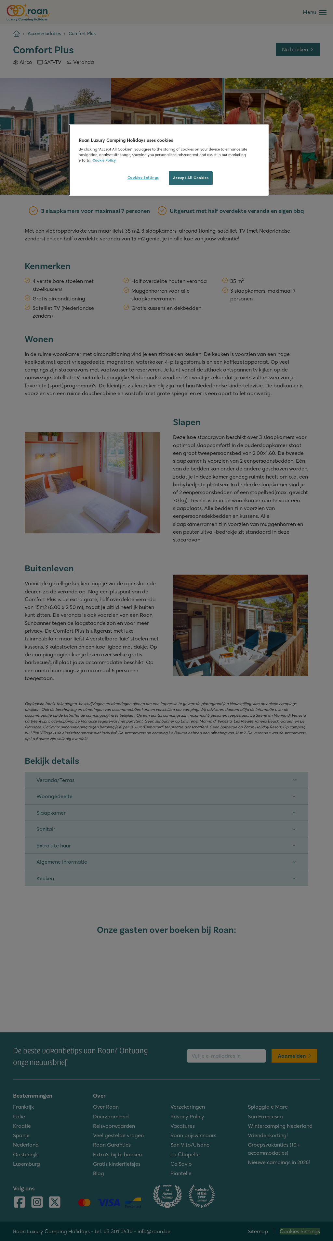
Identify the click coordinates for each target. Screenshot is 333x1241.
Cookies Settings (143, 177)
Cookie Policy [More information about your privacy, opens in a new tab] (104, 160)
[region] (169, 160)
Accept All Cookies (190, 178)
